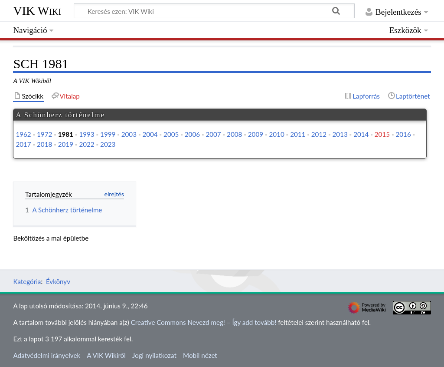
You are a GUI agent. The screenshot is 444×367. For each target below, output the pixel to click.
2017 (23, 144)
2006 (192, 134)
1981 (65, 134)
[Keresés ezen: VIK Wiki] (214, 11)
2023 (107, 144)
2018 (44, 144)
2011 (297, 134)
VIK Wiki (37, 10)
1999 (107, 134)
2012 (318, 134)
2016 (403, 134)
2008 (234, 134)
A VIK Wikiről (106, 355)
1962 (23, 134)
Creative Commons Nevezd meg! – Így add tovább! (204, 322)
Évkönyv (58, 281)
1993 (86, 134)
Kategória (27, 281)
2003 (129, 134)
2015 (382, 134)
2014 (361, 134)
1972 (44, 134)
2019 (65, 144)
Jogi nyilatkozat (154, 355)
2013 (339, 134)
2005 (171, 134)
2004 (149, 134)
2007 (213, 134)
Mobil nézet (200, 355)
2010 (276, 134)
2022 (86, 144)
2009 (255, 134)
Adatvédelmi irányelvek (46, 355)
